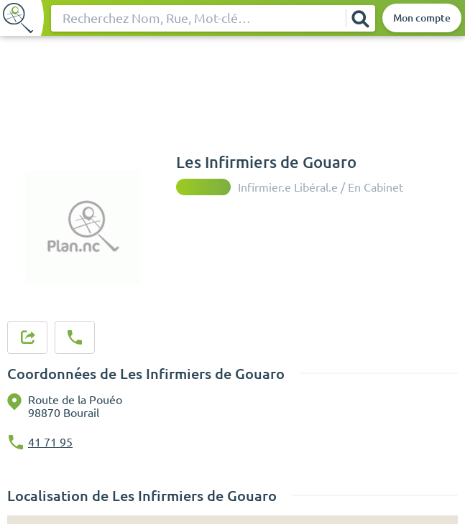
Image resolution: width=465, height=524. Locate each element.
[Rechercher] (360, 18)
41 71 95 (50, 442)
